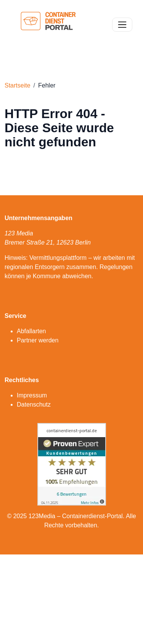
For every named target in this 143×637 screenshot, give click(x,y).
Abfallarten (31, 331)
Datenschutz (34, 404)
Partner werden (37, 340)
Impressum (32, 395)
